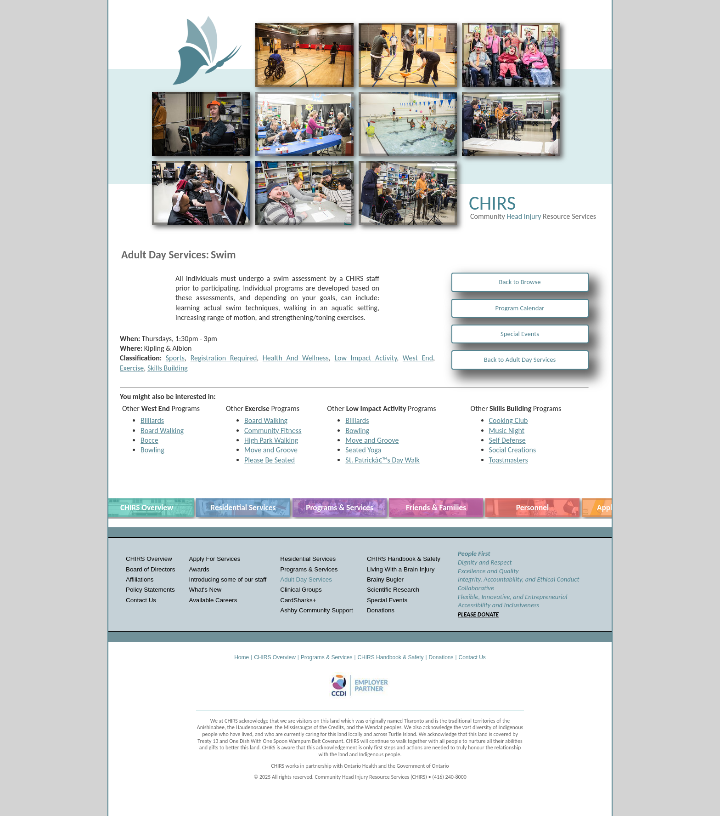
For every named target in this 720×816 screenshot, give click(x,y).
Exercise (132, 368)
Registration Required (224, 358)
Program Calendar (520, 308)
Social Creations (512, 449)
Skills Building (167, 368)
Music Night (507, 430)
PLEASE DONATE (478, 614)
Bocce (149, 440)
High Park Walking (271, 440)
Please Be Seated (269, 460)
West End (418, 358)
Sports (175, 358)
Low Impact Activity (365, 358)
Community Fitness (273, 430)
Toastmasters (508, 460)
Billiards (152, 420)
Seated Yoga (363, 449)
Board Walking (162, 430)
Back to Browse (520, 282)
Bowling (152, 449)
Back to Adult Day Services (520, 359)
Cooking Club (508, 420)
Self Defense (507, 440)
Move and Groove (271, 449)
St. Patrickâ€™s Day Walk (382, 460)
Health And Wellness (296, 358)
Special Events (520, 334)
